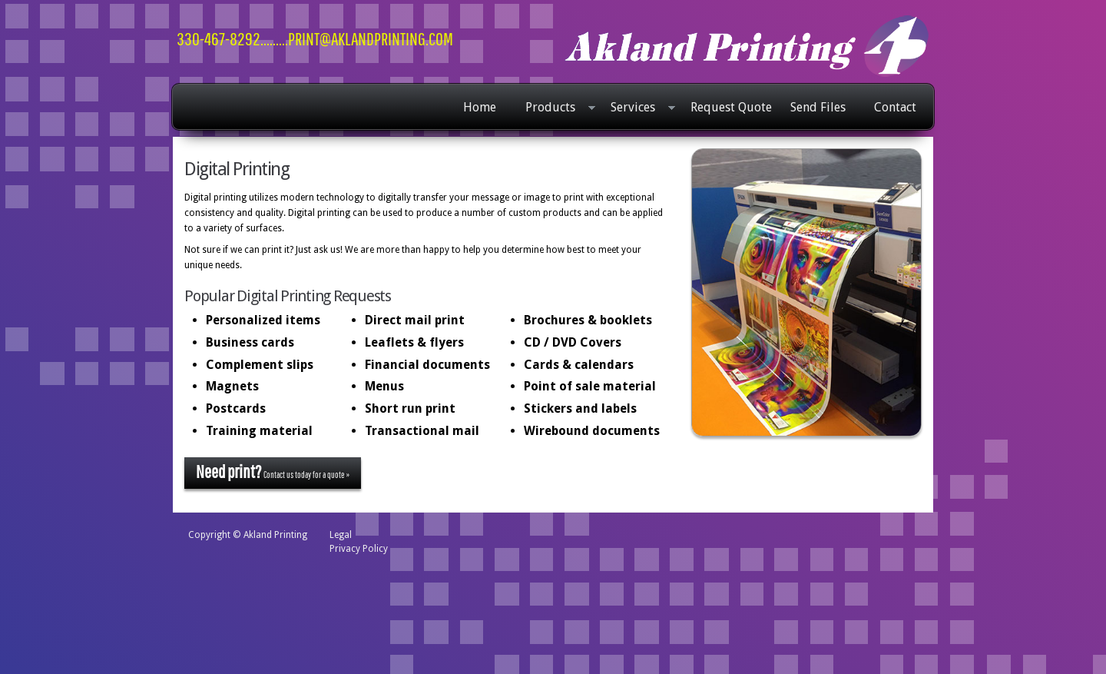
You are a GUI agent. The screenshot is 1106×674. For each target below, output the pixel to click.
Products (556, 108)
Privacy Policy (358, 548)
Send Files (818, 107)
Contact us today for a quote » (272, 471)
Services (639, 108)
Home (479, 107)
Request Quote (731, 107)
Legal (340, 535)
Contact (895, 107)
